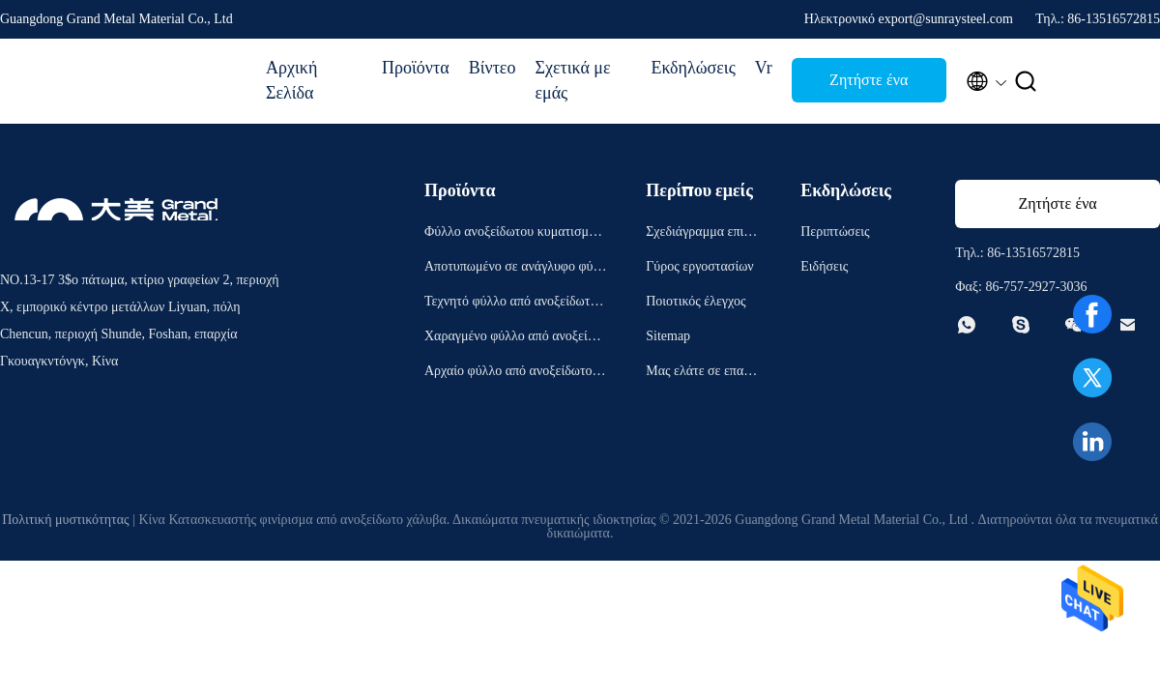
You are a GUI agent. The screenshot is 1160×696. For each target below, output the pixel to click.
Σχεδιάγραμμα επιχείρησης (702, 234)
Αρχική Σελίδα (291, 80)
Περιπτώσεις (834, 231)
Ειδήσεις (824, 266)
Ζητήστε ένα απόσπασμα (869, 85)
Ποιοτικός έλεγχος (695, 301)
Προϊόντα (416, 67)
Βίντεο (492, 67)
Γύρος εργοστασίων (699, 266)
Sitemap (668, 336)
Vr (763, 67)
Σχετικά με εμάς (572, 80)
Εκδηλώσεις (693, 67)
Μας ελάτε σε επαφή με (702, 373)
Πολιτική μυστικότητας (65, 519)
